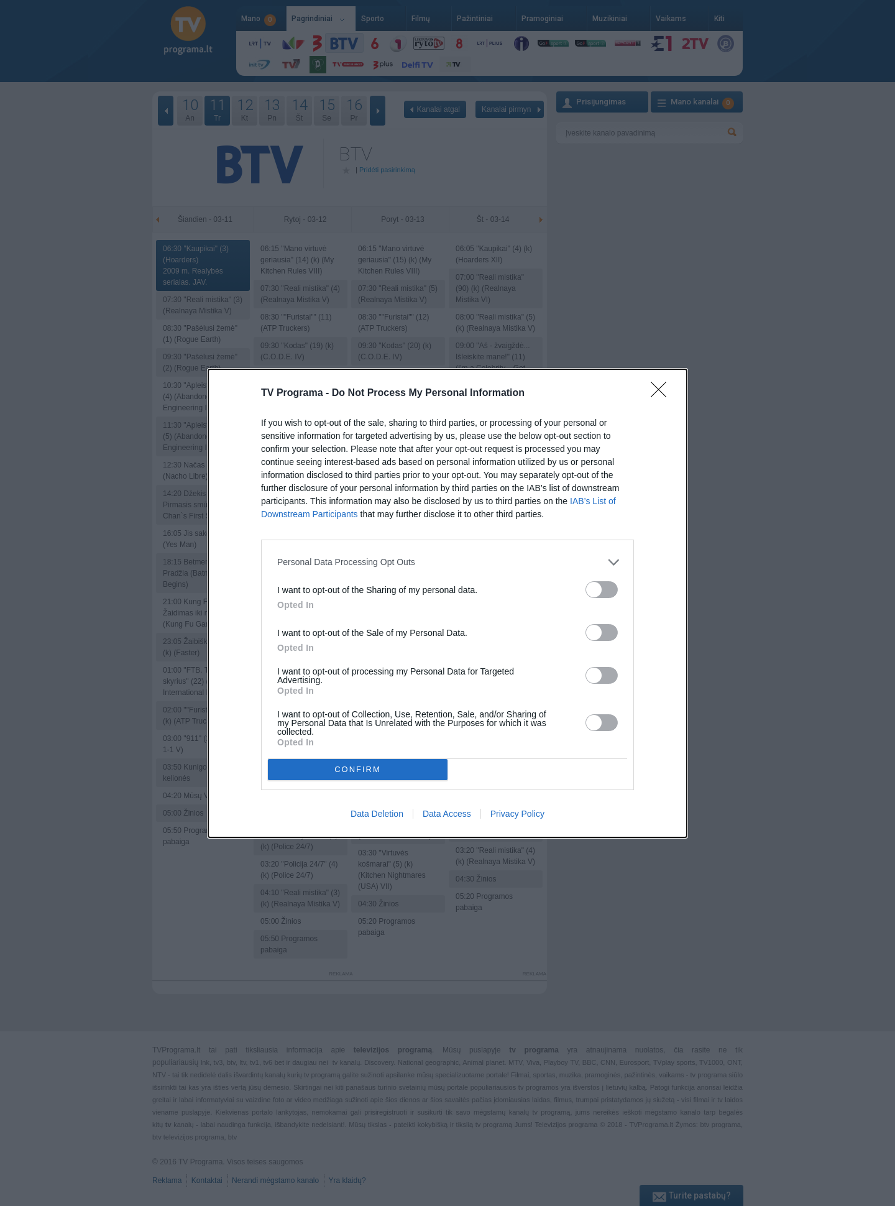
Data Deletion (377, 814)
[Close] (662, 393)
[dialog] (447, 603)
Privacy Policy (517, 814)
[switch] (601, 589)
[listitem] (447, 562)
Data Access (447, 814)
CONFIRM (357, 769)
